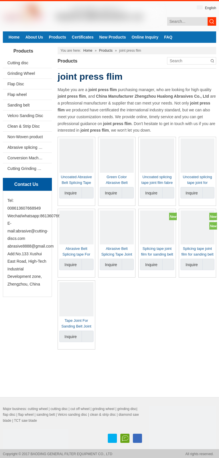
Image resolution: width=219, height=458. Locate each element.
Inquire (68, 192)
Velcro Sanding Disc (25, 115)
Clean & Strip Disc (23, 126)
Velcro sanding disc (72, 415)
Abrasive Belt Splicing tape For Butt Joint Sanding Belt (76, 251)
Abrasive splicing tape (26, 147)
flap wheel (26, 415)
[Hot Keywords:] (212, 21)
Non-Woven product (25, 136)
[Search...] (187, 21)
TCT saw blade (25, 421)
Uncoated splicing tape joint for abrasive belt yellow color (197, 180)
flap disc (9, 415)
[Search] (188, 60)
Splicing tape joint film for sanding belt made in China (157, 251)
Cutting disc (17, 63)
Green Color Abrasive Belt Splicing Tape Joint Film (116, 180)
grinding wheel (103, 409)
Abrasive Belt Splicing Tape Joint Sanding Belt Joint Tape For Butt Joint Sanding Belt (116, 251)
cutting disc (59, 409)
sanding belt (45, 415)
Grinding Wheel (21, 73)
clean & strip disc (103, 415)
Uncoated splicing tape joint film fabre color (157, 180)
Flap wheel (17, 94)
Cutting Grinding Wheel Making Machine (29, 168)
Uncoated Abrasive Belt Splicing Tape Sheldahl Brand (76, 180)
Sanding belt (18, 105)
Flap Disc (15, 84)
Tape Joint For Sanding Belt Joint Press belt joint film (76, 323)
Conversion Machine (25, 158)
